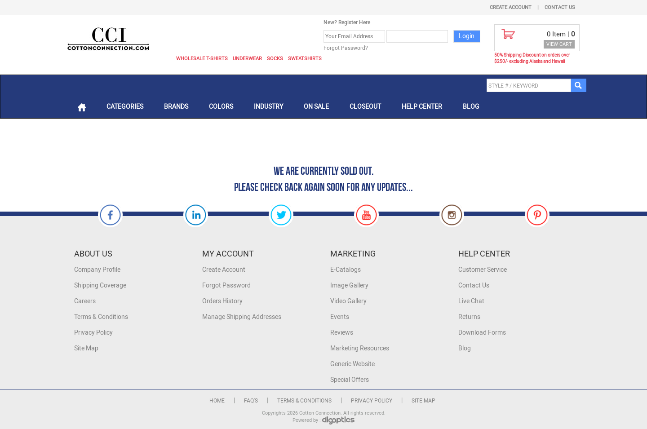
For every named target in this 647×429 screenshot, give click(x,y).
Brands (176, 107)
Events (339, 317)
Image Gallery (349, 285)
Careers (85, 301)
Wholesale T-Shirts (202, 59)
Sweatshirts (305, 59)
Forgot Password (226, 285)
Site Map (86, 348)
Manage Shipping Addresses (241, 317)
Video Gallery (348, 301)
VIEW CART (559, 44)
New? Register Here (347, 22)
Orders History (222, 301)
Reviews (341, 332)
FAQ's (251, 401)
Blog (471, 107)
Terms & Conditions (101, 317)
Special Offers (349, 380)
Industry (268, 107)
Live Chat (471, 301)
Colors (221, 107)
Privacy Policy (93, 332)
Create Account (511, 7)
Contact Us (560, 7)
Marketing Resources (359, 348)
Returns (469, 317)
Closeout (365, 107)
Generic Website (352, 364)
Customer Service (482, 270)
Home (217, 401)
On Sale (316, 107)
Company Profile (97, 270)
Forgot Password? (346, 48)
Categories (124, 107)
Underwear (247, 59)
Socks (275, 59)
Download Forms (482, 332)
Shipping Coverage (100, 285)
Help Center (422, 107)
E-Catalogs (345, 270)
